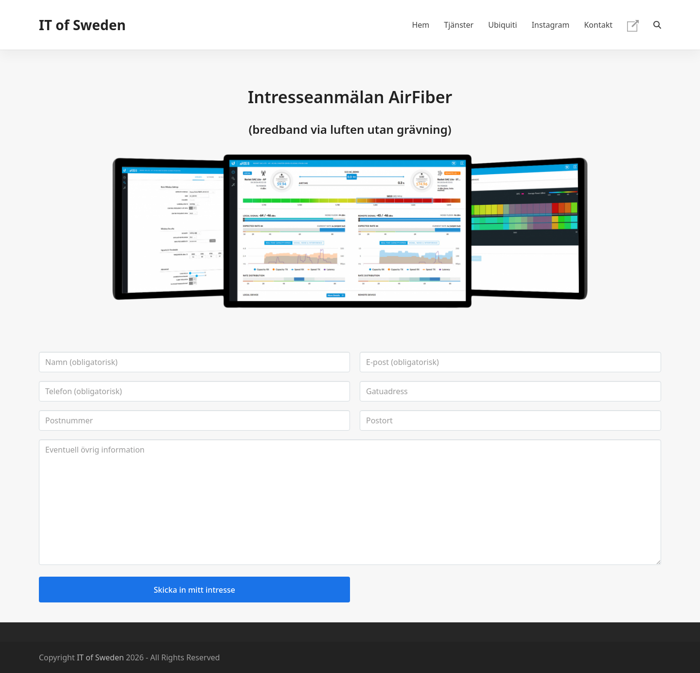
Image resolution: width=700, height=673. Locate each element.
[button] (657, 25)
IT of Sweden (82, 25)
